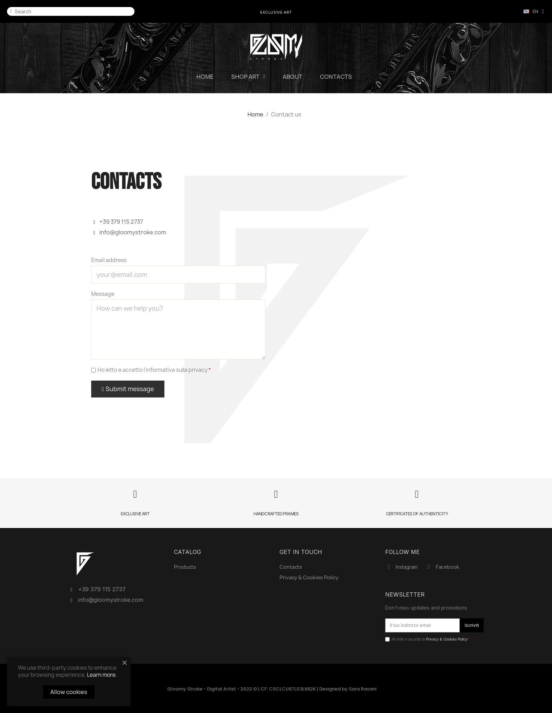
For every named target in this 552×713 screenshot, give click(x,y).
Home (205, 77)
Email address (109, 260)
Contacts (336, 77)
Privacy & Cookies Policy (447, 639)
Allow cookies (68, 692)
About (292, 77)
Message (102, 294)
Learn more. (102, 675)
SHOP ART (248, 76)
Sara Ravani (362, 689)
